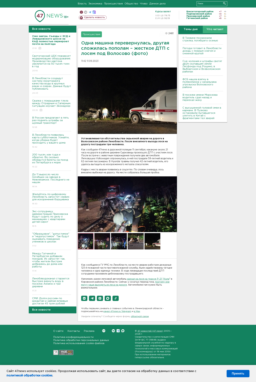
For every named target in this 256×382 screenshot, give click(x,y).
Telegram (118, 330)
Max (122, 330)
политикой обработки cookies (29, 375)
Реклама (89, 331)
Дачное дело (157, 4)
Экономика (95, 4)
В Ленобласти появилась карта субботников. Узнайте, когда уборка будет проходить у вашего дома (51, 141)
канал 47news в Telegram (117, 311)
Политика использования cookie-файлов (78, 343)
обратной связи (140, 316)
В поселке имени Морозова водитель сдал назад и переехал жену (200, 97)
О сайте (58, 331)
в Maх (137, 311)
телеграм (89, 12)
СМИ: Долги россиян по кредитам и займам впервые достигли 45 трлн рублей (51, 303)
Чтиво (144, 4)
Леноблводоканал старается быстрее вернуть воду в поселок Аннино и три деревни (51, 285)
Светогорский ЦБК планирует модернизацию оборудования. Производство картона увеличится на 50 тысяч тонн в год (51, 63)
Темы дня (191, 29)
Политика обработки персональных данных (81, 340)
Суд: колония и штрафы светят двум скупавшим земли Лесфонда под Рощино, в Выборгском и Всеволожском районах (202, 66)
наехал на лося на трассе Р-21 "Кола (148, 279)
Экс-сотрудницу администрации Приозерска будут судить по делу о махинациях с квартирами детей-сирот (51, 219)
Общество (131, 4)
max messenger (94, 12)
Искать (224, 3)
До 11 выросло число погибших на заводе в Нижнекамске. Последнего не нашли (51, 180)
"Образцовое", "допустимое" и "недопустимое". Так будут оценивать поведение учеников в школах (51, 240)
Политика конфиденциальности (73, 337)
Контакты (73, 331)
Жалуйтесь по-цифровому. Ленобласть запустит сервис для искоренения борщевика (51, 199)
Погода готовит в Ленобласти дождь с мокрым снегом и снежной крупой (202, 51)
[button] (84, 298)
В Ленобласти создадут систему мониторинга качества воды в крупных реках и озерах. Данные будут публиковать (51, 85)
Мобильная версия (81, 12)
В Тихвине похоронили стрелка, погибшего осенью (200, 39)
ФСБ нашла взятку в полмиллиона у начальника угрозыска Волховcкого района (199, 83)
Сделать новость (94, 17)
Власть (82, 4)
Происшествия (113, 4)
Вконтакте (103, 330)
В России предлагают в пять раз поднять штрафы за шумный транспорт (51, 123)
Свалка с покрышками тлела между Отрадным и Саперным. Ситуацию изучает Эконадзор (51, 106)
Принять (238, 373)
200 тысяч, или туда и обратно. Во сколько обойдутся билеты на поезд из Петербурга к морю (51, 161)
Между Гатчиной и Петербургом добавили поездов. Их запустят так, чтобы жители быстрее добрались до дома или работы (51, 262)
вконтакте (85, 12)
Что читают (215, 29)
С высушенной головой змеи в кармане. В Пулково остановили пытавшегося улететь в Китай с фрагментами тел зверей (202, 113)
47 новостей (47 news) (150, 331)
